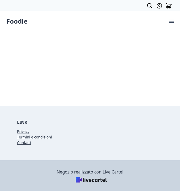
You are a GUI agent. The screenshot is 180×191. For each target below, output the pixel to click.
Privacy (23, 131)
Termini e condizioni (34, 137)
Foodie (17, 21)
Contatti (24, 142)
